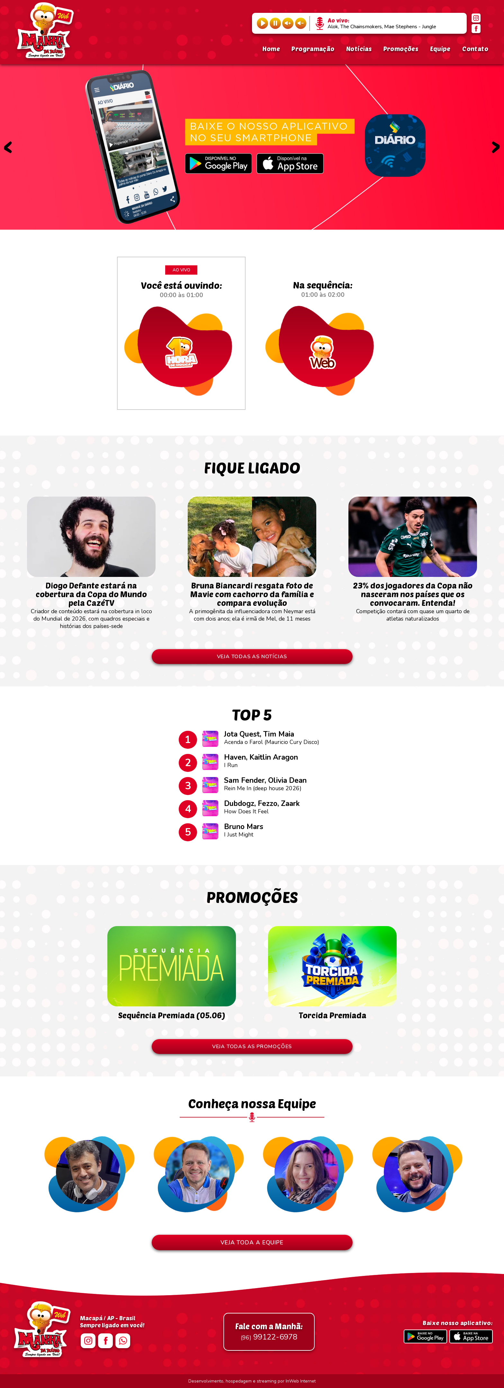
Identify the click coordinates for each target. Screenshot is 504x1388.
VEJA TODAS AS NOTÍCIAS (252, 656)
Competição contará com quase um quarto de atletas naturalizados (412, 598)
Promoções (400, 48)
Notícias (359, 48)
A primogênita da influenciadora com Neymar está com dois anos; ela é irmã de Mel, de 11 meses (252, 598)
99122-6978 (269, 1332)
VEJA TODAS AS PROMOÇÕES (252, 1046)
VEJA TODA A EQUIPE (252, 1242)
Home (271, 48)
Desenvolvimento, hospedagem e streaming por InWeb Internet (252, 1381)
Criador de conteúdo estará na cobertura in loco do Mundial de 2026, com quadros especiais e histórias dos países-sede (91, 602)
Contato (475, 48)
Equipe (440, 48)
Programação (313, 48)
